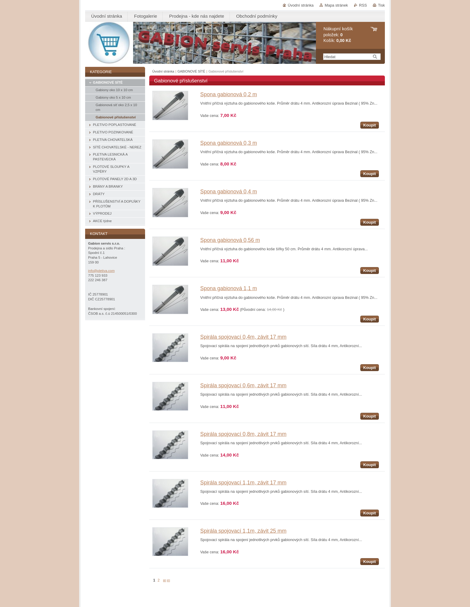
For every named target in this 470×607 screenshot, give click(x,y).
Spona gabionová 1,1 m (228, 288)
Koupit (369, 125)
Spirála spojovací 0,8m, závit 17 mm (243, 434)
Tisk (381, 5)
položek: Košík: (338, 34)
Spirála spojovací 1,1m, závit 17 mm (243, 483)
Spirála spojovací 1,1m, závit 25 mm (243, 531)
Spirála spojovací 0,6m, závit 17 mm (243, 385)
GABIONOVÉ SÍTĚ (191, 71)
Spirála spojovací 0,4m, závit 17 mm (243, 337)
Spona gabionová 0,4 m (228, 192)
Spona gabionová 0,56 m (230, 240)
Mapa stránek (336, 5)
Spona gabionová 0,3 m (228, 143)
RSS (363, 5)
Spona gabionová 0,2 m (228, 94)
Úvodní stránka (301, 5)
